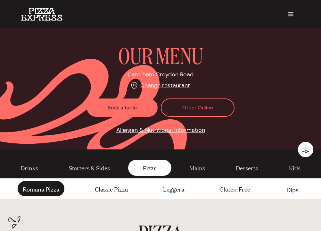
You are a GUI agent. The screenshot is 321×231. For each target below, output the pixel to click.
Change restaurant (165, 85)
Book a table (122, 107)
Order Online (197, 107)
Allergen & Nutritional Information (160, 129)
